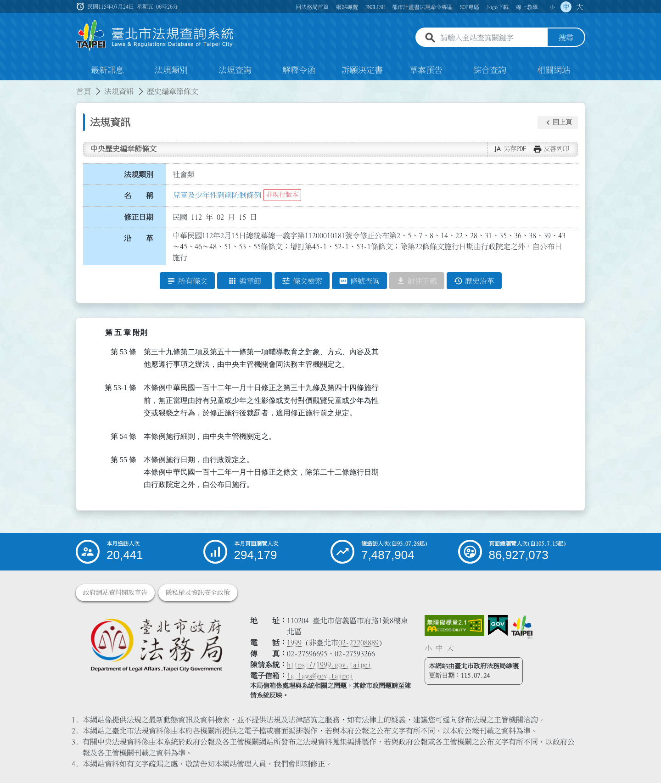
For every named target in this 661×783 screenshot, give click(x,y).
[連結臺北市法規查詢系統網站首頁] (155, 35)
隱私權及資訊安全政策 (198, 592)
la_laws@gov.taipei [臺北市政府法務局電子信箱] (320, 675)
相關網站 (553, 71)
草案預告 (426, 71)
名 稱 (138, 196)
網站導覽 (347, 7)
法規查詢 (235, 71)
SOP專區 (469, 7)
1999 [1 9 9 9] (294, 642)
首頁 (83, 91)
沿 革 (138, 238)
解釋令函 (298, 71)
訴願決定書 (362, 71)
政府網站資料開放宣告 (115, 592)
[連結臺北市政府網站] (521, 627)
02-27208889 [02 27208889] (358, 642)
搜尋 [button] (566, 38)
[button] (558, 122)
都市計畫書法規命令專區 (422, 7)
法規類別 (171, 71)
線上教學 (527, 7)
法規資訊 (119, 91)
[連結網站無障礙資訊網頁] (454, 625)
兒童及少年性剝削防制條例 (217, 195)
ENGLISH (375, 7)
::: (5, 86)
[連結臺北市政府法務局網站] (156, 644)
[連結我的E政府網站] (498, 625)
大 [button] (579, 7)
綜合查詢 (489, 71)
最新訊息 (107, 71)
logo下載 (498, 7)
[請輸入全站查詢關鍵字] (492, 38)
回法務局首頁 (312, 7)
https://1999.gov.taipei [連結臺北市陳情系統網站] (329, 664)
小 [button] (552, 7)
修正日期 (138, 217)
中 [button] (566, 7)
